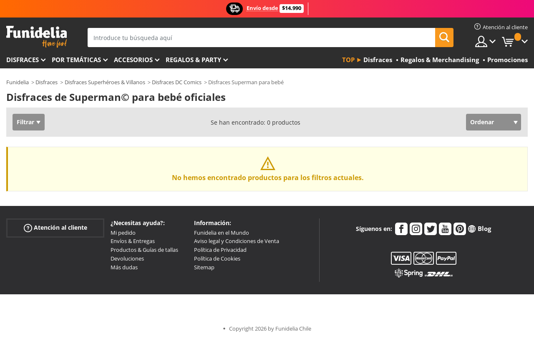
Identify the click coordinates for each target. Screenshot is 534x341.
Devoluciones (127, 258)
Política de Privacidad (220, 249)
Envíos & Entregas (133, 241)
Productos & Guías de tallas (144, 249)
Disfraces (22, 59)
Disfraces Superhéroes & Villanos (105, 82)
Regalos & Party (193, 59)
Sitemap (204, 267)
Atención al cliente (55, 227)
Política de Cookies (217, 258)
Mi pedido (123, 232)
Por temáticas (76, 59)
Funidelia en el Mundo (221, 232)
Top (348, 59)
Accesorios (133, 59)
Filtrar (25, 122)
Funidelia (17, 82)
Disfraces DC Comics (177, 82)
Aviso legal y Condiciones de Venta (236, 241)
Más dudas (124, 267)
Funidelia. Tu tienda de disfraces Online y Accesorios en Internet (36, 37)
